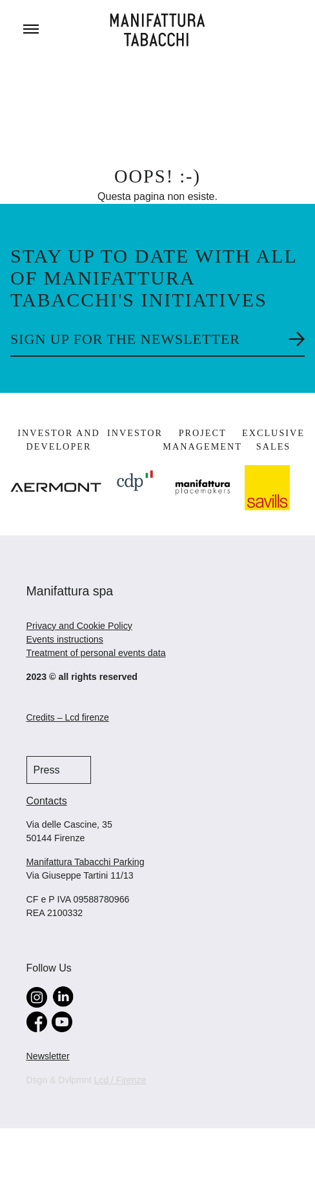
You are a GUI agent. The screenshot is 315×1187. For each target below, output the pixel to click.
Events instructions (64, 639)
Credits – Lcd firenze (67, 717)
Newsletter (48, 1056)
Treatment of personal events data (96, 653)
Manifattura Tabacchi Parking (85, 862)
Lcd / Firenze (120, 1080)
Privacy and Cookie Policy (79, 626)
